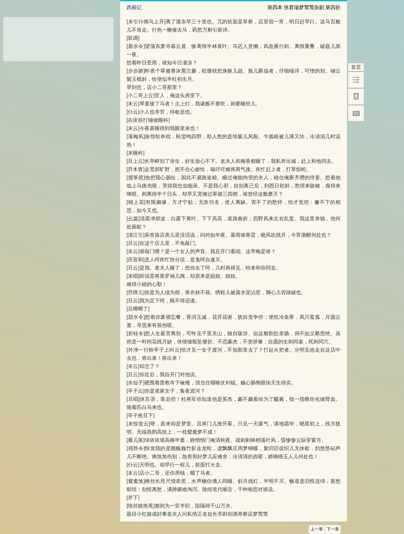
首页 (356, 67)
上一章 (317, 529)
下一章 (333, 529)
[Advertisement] (58, 37)
